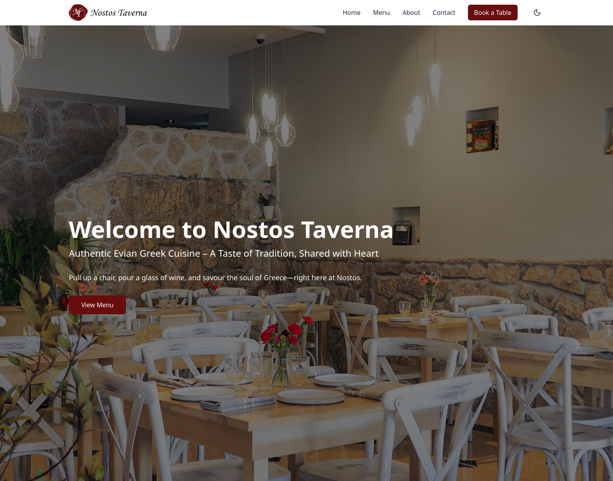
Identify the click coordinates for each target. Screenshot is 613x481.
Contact (444, 12)
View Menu (97, 305)
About (411, 12)
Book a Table (492, 12)
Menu (381, 12)
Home (352, 12)
